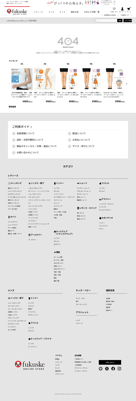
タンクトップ (58, 206)
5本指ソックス (32, 212)
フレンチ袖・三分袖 (60, 212)
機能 (58, 252)
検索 (120, 20)
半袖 (55, 218)
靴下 (77, 301)
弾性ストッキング (13, 200)
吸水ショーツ (81, 197)
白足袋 (108, 298)
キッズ (62, 11)
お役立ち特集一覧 (92, 11)
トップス (56, 188)
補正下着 (56, 281)
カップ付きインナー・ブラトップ (64, 197)
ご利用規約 (78, 365)
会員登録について (25, 133)
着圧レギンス (81, 219)
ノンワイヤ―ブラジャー (106, 204)
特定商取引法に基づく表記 (83, 362)
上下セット (57, 244)
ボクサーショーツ (82, 194)
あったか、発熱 (58, 260)
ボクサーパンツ (33, 315)
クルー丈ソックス (33, 197)
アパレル (105, 183)
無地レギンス (81, 216)
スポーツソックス (13, 318)
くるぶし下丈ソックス (35, 188)
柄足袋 (108, 307)
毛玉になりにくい (59, 269)
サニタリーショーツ (83, 188)
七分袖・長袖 (58, 215)
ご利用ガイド (124, 15)
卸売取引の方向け (110, 15)
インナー (60, 183)
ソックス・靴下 (37, 183)
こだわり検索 (127, 20)
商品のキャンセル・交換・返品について (37, 146)
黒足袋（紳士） (111, 301)
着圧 (55, 278)
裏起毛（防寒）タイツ (15, 234)
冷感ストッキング (13, 203)
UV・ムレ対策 (58, 257)
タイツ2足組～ (12, 228)
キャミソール (58, 200)
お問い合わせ (110, 362)
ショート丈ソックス (34, 194)
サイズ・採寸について (83, 146)
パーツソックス (33, 218)
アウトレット (82, 312)
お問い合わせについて (28, 152)
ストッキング (16, 183)
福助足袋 (75, 11)
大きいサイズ (107, 218)
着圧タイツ (11, 231)
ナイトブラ (102, 207)
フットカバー (32, 221)
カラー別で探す (13, 209)
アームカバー (36, 235)
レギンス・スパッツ (88, 208)
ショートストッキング (15, 191)
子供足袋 (108, 304)
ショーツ (56, 203)
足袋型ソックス (33, 215)
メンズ (51, 11)
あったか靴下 (12, 330)
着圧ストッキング (13, 188)
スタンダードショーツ (84, 191)
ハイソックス (32, 209)
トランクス (31, 312)
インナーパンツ (59, 194)
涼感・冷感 (57, 275)
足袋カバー (109, 310)
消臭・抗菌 (57, 272)
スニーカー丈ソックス (35, 206)
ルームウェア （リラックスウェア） (64, 232)
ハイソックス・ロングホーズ (17, 321)
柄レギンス (80, 213)
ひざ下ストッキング (14, 194)
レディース (38, 11)
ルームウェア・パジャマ (41, 339)
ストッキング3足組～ (14, 206)
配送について (79, 133)
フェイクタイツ (12, 222)
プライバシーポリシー (82, 368)
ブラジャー (106, 199)
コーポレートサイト (81, 371)
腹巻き (56, 209)
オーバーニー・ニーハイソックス (38, 191)
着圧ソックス (32, 227)
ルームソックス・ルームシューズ (38, 224)
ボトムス (56, 191)
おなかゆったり (58, 263)
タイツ (13, 217)
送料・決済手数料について (30, 139)
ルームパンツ (32, 347)
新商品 (57, 359)
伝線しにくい (58, 266)
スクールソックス (81, 304)
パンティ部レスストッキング (17, 197)
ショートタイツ (13, 225)
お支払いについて (81, 139)
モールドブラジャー (105, 210)
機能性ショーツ (82, 200)
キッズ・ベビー (83, 290)
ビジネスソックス (13, 324)
